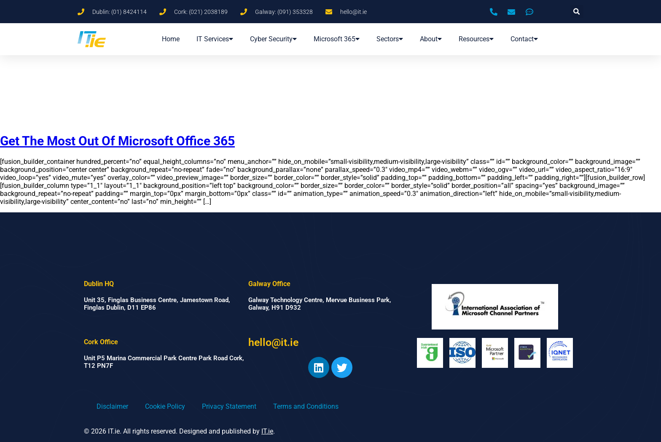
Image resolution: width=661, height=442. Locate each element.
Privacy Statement (229, 406)
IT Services (214, 39)
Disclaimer (112, 406)
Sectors (389, 39)
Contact (524, 39)
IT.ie (267, 431)
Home (171, 39)
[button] (576, 11)
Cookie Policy (165, 406)
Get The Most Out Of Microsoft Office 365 (117, 141)
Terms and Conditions (306, 406)
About (431, 39)
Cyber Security (273, 39)
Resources (476, 39)
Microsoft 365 (337, 39)
